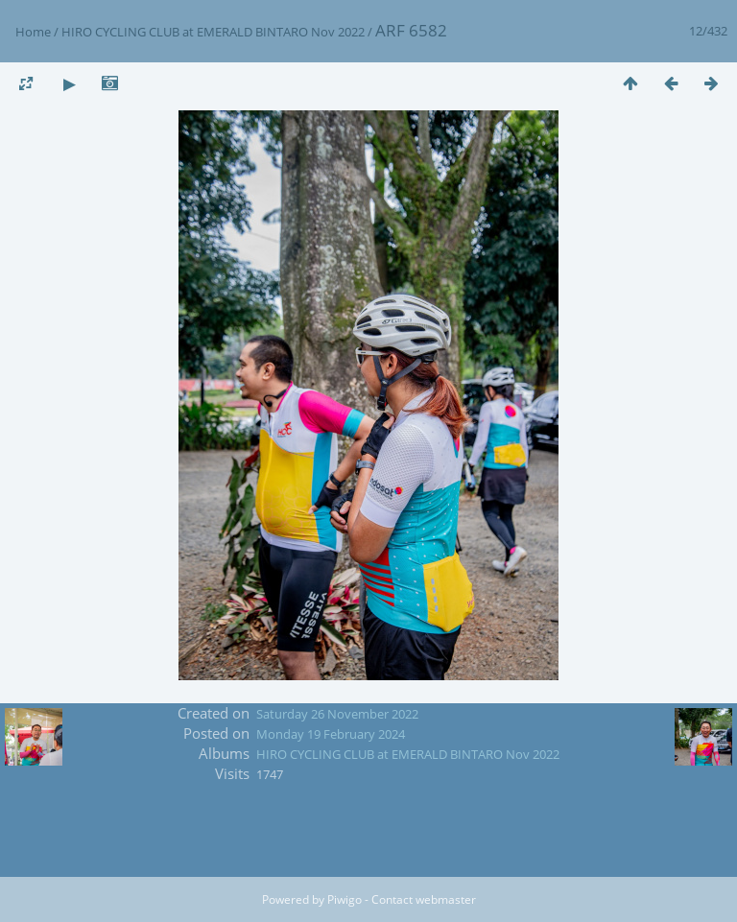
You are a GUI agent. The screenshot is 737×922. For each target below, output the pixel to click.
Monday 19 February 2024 (330, 734)
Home (33, 31)
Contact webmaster (423, 899)
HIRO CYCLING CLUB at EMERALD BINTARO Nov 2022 (213, 31)
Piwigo (344, 899)
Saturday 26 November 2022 (337, 713)
